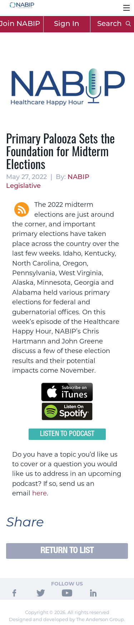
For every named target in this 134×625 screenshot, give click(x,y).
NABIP (78, 177)
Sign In (66, 24)
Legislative (23, 186)
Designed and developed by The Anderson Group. (67, 619)
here (39, 493)
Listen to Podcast (67, 434)
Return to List (67, 551)
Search (114, 24)
